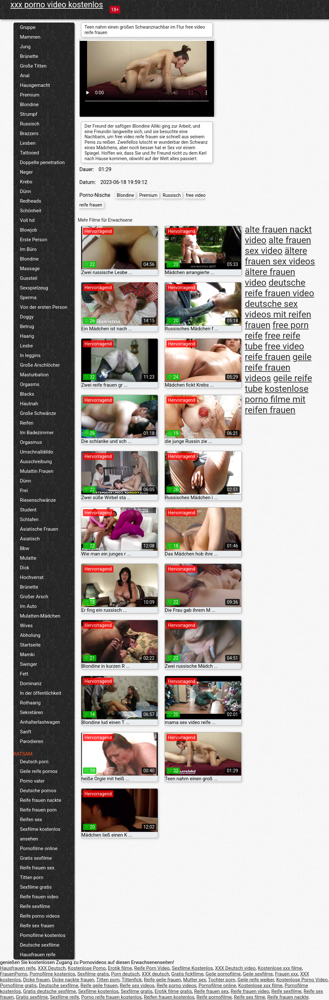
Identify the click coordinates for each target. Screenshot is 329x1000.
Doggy (26, 317)
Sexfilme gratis (36, 887)
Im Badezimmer (37, 433)
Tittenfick (132, 980)
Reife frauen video (39, 897)
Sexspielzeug (34, 288)
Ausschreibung (36, 461)
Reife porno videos (40, 916)
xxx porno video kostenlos (56, 4)
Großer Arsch (34, 597)
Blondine (29, 104)
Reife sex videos (137, 985)
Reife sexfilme (35, 906)
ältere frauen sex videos (280, 256)
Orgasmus (31, 442)
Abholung (30, 635)
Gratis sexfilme (36, 858)
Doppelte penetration (42, 162)
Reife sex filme (249, 997)
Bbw (24, 548)
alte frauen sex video (278, 245)
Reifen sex (31, 819)
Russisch (30, 124)
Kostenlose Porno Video (302, 980)
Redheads (30, 201)
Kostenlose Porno (87, 968)
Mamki (27, 654)
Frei (24, 490)
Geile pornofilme (223, 974)
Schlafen (29, 519)
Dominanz (30, 683)
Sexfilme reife (64, 997)
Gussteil (28, 278)
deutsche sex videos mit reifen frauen (278, 314)
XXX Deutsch (52, 968)
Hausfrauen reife (38, 955)
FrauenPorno (13, 974)
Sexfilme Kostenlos (192, 968)
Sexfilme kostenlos (98, 991)
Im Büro (28, 249)
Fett (24, 674)
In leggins (30, 355)
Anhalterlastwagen (40, 722)
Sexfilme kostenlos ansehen (40, 834)
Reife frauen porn (38, 810)
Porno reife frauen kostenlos (111, 997)
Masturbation (34, 375)
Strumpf (28, 114)
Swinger (28, 664)
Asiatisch (30, 539)
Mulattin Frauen (36, 471)
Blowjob (28, 230)
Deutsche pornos (38, 791)
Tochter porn (222, 980)
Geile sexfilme (258, 974)
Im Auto (28, 606)
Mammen (30, 37)
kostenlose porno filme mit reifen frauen (276, 399)
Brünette (29, 56)
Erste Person (33, 240)
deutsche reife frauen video (279, 287)
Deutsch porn (34, 762)
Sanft (25, 732)
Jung (25, 47)
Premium (30, 95)
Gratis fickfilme (187, 974)
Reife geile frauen (162, 980)
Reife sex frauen (37, 926)
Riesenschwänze (38, 500)
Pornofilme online (39, 848)
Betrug (27, 326)
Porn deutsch (125, 974)
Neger (26, 172)
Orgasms (29, 384)
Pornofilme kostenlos (43, 935)
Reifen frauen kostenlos (169, 997)
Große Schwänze (38, 413)
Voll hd (27, 220)
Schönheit (30, 211)
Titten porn (31, 877)
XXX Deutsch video (235, 968)
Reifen (26, 423)
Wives (26, 625)
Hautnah (29, 404)
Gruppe (27, 27)
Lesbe (26, 346)
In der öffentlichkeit (40, 693)
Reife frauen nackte (40, 800)
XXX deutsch (155, 974)
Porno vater (32, 781)
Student (28, 510)
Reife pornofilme (214, 997)
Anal (25, 75)
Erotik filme (120, 968)
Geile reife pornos (39, 771)
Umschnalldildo (36, 452)
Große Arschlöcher (40, 365)
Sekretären (31, 712)
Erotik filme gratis (173, 991)
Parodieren (31, 741)
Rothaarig (30, 703)
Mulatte (28, 558)
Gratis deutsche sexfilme (49, 991)
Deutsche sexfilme (39, 945)
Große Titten (33, 66)
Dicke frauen (36, 980)
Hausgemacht (35, 85)
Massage (30, 268)
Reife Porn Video (152, 968)
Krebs (26, 182)
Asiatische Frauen (39, 529)
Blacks (27, 394)
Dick (24, 568)
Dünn (25, 191)
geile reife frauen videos (278, 367)
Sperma (28, 297)
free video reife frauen (274, 351)
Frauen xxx (286, 974)
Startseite (30, 645)
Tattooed (29, 153)
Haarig (27, 336)
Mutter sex (194, 980)
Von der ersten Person (43, 307)
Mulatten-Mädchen (40, 616)
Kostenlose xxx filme (280, 968)
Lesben (27, 143)
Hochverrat (31, 577)
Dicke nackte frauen (73, 980)
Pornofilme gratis (18, 985)
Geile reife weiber (255, 980)
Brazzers (29, 133)
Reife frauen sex (37, 868)
